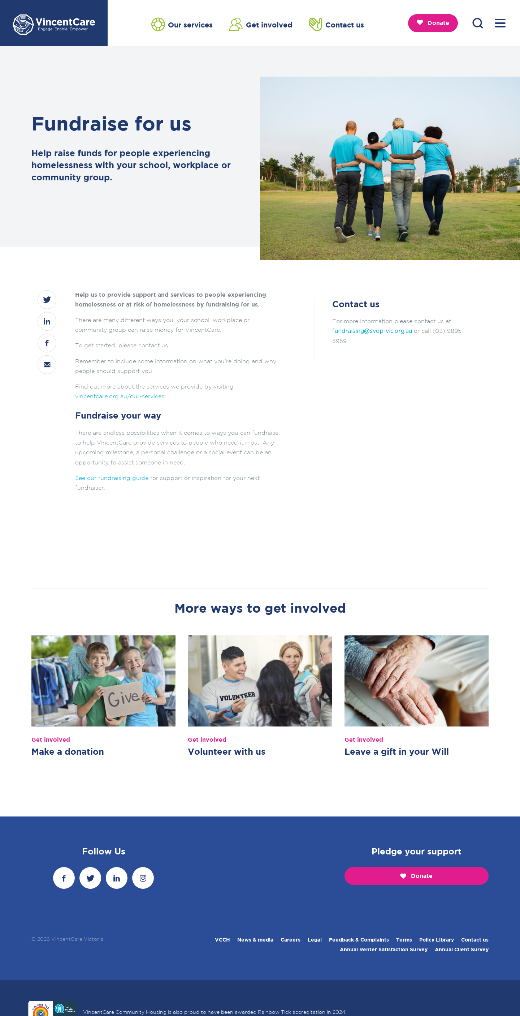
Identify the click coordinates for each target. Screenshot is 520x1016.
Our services (182, 24)
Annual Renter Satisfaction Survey (384, 950)
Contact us (336, 24)
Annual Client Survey (462, 950)
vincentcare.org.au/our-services (119, 396)
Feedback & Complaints (359, 940)
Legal (315, 940)
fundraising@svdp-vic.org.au (372, 331)
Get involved (260, 24)
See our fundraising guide (111, 478)
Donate (433, 23)
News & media (255, 940)
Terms (404, 940)
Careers (290, 940)
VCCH (222, 940)
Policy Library (436, 940)
